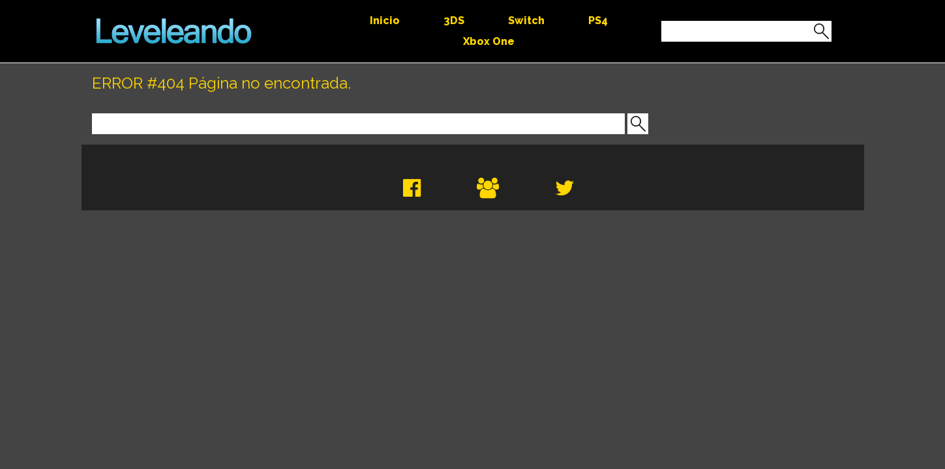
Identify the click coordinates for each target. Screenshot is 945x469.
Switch (526, 20)
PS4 (598, 20)
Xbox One (489, 41)
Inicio (385, 20)
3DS (453, 20)
